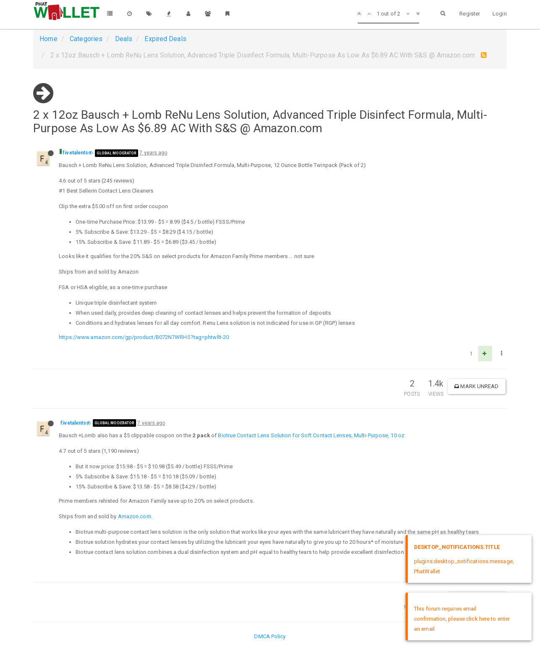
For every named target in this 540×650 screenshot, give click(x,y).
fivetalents (75, 153)
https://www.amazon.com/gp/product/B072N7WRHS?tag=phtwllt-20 (144, 337)
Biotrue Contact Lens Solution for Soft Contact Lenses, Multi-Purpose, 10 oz (311, 435)
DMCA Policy (270, 636)
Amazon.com (134, 516)
